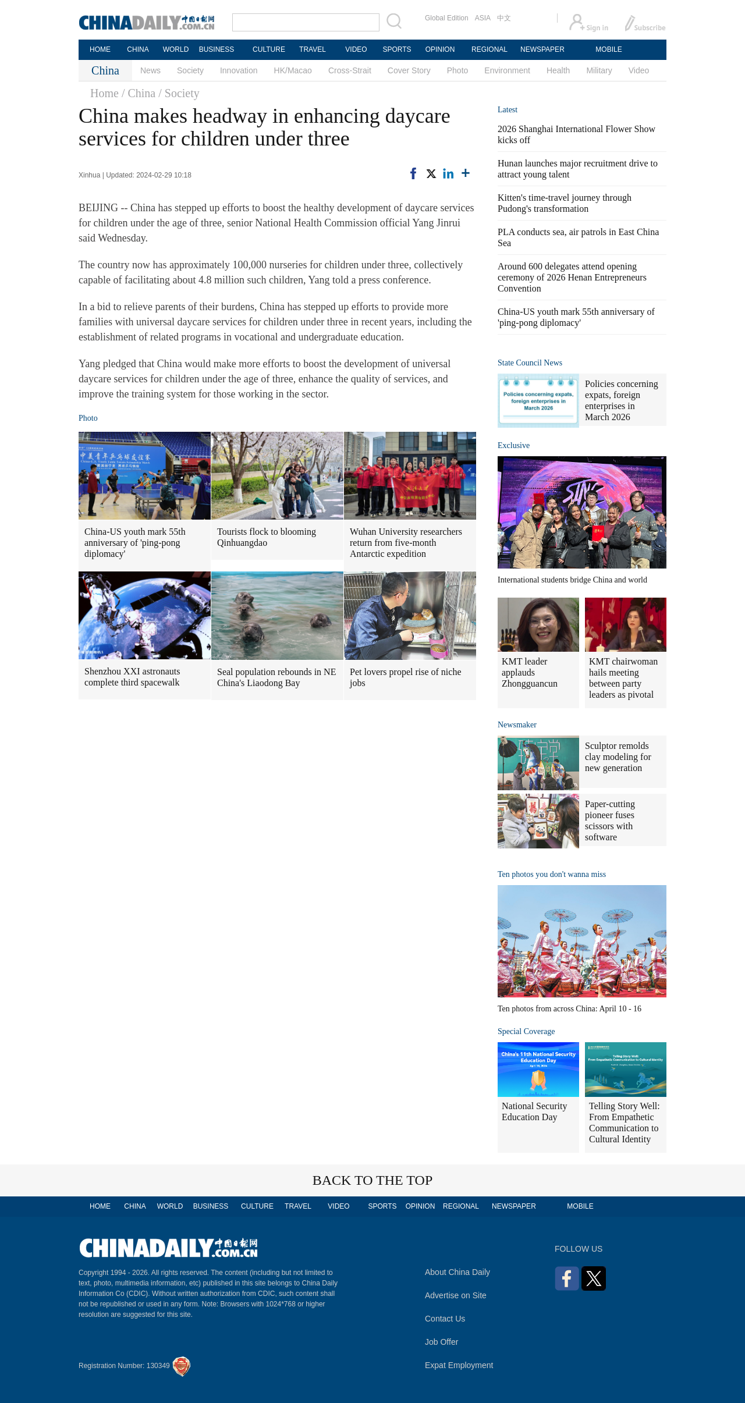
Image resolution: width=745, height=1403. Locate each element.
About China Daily (457, 1272)
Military (599, 70)
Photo (458, 70)
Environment (507, 70)
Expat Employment (459, 1365)
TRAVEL (312, 49)
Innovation (239, 70)
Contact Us (445, 1318)
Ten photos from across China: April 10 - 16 (569, 1008)
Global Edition (447, 18)
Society (190, 70)
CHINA (137, 49)
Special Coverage (526, 1031)
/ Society (179, 93)
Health (558, 70)
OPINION (440, 49)
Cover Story (409, 70)
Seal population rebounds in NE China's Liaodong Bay (276, 677)
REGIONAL (489, 49)
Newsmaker (517, 724)
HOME (100, 49)
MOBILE (608, 49)
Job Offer (441, 1342)
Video (639, 70)
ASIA (483, 18)
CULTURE (269, 49)
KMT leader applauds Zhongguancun (530, 672)
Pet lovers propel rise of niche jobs (406, 677)
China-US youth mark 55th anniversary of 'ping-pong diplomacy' (135, 543)
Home (104, 93)
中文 (504, 18)
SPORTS (396, 49)
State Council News (530, 362)
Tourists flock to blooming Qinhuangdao (266, 537)
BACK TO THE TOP (373, 1180)
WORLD (176, 49)
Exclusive (514, 445)
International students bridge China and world (572, 580)
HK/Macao (293, 70)
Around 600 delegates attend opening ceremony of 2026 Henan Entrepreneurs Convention (572, 277)
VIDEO (356, 49)
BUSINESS (217, 49)
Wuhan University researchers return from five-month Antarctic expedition (406, 543)
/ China (138, 93)
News (150, 70)
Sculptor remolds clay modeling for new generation (618, 757)
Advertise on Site (456, 1295)
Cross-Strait (349, 70)
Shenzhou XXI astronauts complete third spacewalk (132, 676)
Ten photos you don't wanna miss (552, 874)
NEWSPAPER (541, 49)
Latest (507, 109)
